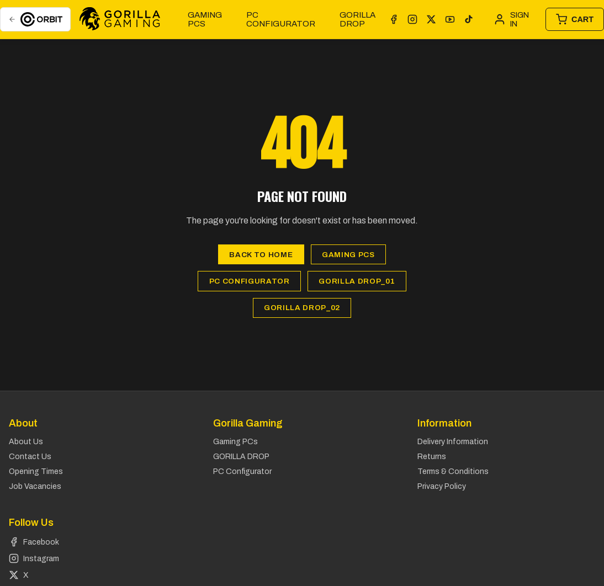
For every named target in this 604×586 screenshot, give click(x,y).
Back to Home (261, 255)
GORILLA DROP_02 (302, 307)
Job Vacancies (35, 486)
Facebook (34, 542)
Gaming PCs (205, 19)
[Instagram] (412, 19)
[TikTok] (468, 19)
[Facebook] (393, 19)
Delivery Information (452, 442)
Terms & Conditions (453, 471)
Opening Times (36, 471)
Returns (431, 456)
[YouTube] (450, 19)
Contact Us (30, 456)
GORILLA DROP (357, 19)
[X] (431, 19)
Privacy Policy (441, 486)
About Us (26, 442)
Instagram (34, 558)
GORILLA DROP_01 (357, 281)
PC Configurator (280, 19)
